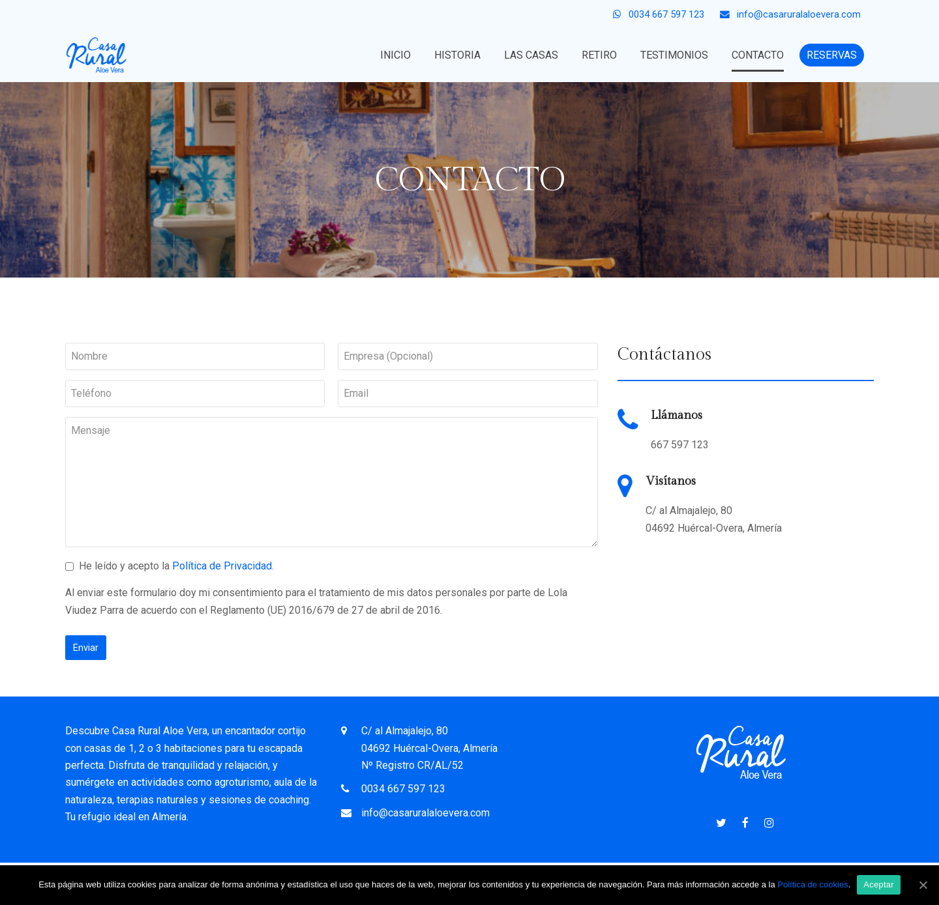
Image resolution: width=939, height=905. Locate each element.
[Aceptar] (922, 884)
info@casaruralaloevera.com (425, 813)
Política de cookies (812, 884)
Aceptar (878, 884)
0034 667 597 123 (403, 789)
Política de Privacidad (222, 566)
